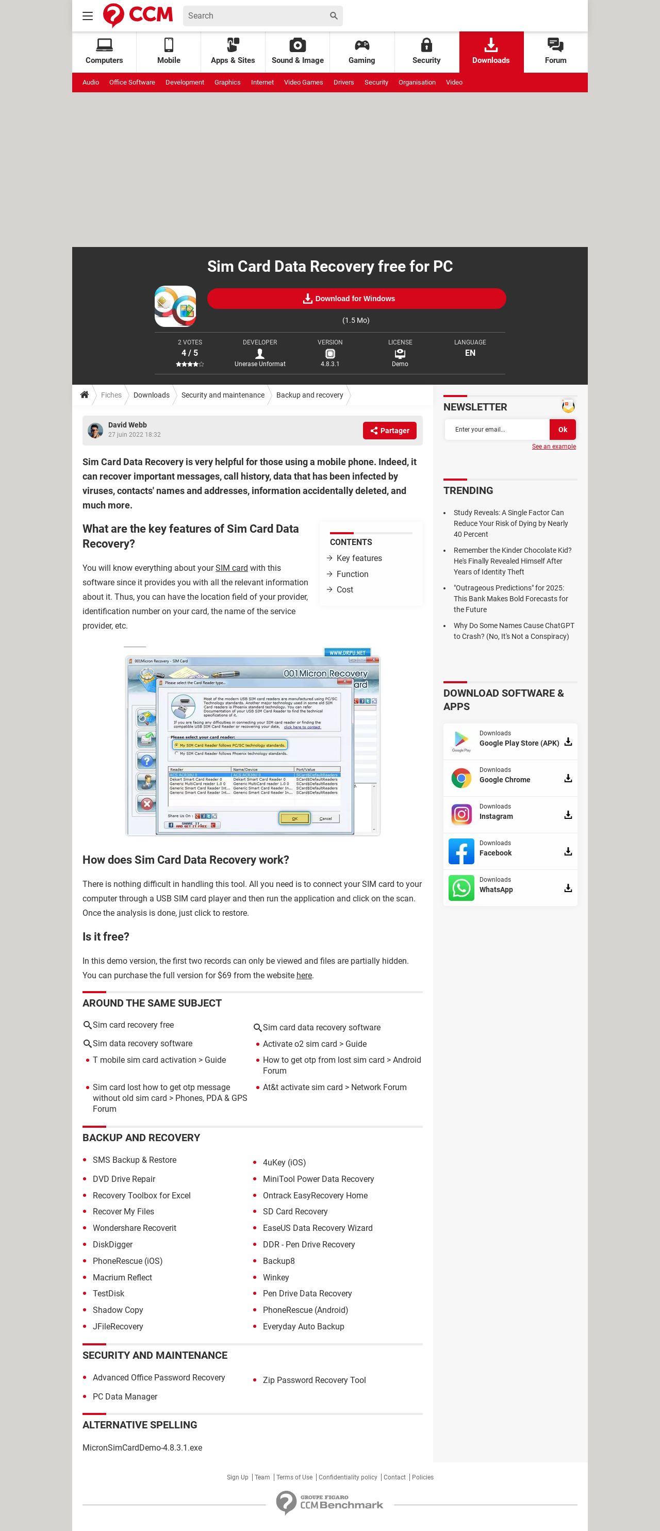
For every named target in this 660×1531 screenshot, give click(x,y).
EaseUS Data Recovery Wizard (318, 1228)
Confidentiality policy (348, 1477)
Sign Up (238, 1477)
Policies (423, 1477)
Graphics (227, 82)
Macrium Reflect (122, 1277)
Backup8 (279, 1261)
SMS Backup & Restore (134, 1160)
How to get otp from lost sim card (324, 1060)
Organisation (417, 82)
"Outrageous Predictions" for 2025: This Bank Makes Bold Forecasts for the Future (511, 599)
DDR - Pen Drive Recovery (309, 1244)
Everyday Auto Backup (303, 1326)
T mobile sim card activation (144, 1060)
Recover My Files (123, 1211)
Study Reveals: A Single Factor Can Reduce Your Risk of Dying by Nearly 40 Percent (511, 523)
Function (353, 574)
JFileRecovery (118, 1326)
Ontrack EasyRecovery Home (315, 1195)
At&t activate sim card (303, 1087)
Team (262, 1477)
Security (426, 51)
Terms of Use (294, 1477)
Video (454, 82)
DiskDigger (113, 1244)
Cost (345, 590)
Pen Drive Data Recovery (307, 1293)
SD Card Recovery (295, 1211)
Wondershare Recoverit (134, 1228)
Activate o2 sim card (300, 1044)
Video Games (303, 82)
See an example (554, 446)
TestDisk (108, 1293)
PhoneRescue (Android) (306, 1310)
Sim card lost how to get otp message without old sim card (161, 1092)
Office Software (132, 82)
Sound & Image (298, 51)
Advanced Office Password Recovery (159, 1377)
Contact (395, 1477)
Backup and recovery (309, 395)
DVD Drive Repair (124, 1179)
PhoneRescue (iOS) (128, 1261)
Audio (90, 82)
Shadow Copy (118, 1310)
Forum (556, 51)
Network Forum (379, 1087)
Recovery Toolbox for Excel (142, 1195)
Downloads (491, 51)
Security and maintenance (223, 395)
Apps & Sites (233, 51)
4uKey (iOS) (284, 1162)
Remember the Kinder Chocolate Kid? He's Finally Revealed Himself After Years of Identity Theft (513, 561)
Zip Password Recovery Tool (314, 1380)
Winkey (276, 1277)
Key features (359, 558)
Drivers (344, 82)
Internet (262, 82)
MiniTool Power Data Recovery (318, 1179)
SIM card (232, 568)
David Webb (127, 425)
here (304, 975)
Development (185, 82)
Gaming (362, 51)
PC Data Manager (125, 1397)
